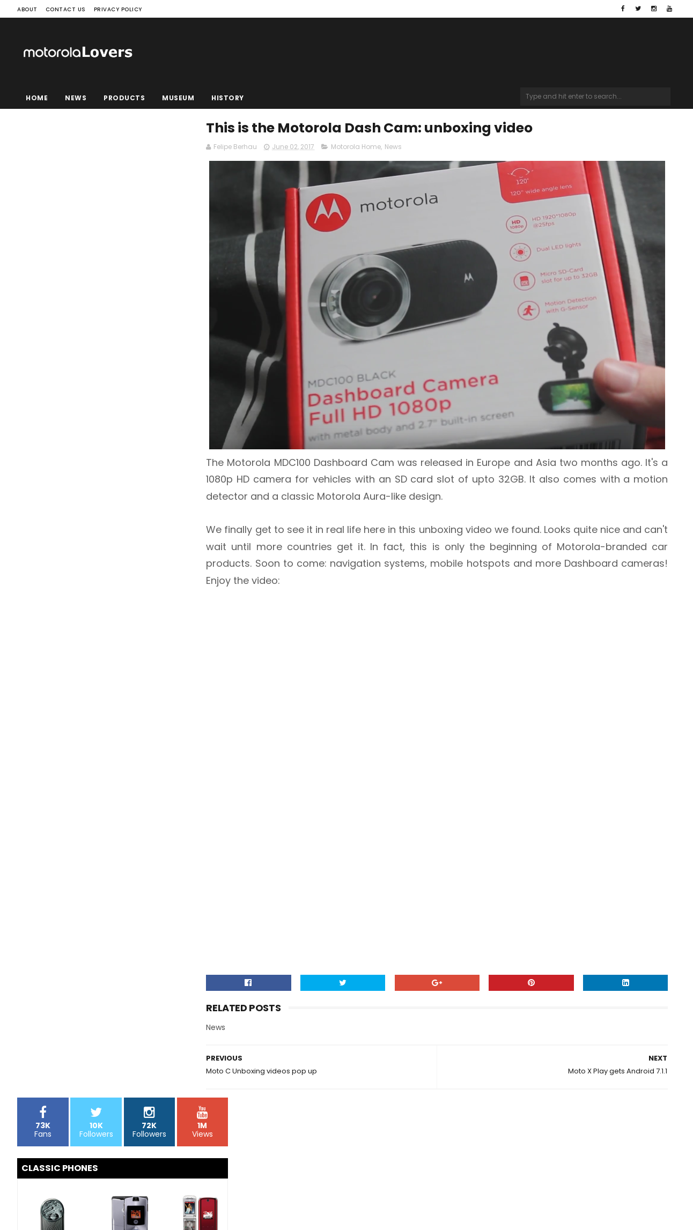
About (27, 9)
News (75, 97)
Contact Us (66, 9)
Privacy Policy (118, 9)
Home (37, 97)
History (227, 97)
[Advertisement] (457, 658)
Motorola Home (398, 148)
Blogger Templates (154, 1189)
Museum (178, 97)
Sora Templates (84, 1189)
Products (124, 97)
